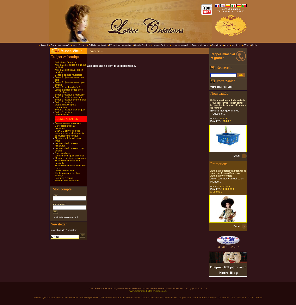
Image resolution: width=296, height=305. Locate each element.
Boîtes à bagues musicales (68, 75)
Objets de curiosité (64, 170)
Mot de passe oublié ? (67, 217)
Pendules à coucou (64, 178)
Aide (226, 45)
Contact (254, 45)
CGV (245, 45)
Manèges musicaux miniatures (70, 158)
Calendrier (216, 45)
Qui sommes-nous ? (60, 45)
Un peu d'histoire (160, 45)
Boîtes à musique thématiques (70, 109)
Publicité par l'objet (97, 45)
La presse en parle (180, 45)
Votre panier (226, 81)
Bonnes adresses (200, 45)
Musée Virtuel (72, 51)
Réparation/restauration (120, 45)
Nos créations (79, 45)
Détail (237, 155)
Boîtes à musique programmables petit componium (65, 104)
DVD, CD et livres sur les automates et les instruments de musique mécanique (69, 133)
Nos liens (236, 45)
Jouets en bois (62, 153)
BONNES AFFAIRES (66, 118)
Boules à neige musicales (68, 123)
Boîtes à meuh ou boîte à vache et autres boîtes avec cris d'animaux (69, 89)
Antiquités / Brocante (65, 62)
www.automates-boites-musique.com (148, 291)
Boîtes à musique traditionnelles (64, 113)
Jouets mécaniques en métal (69, 155)
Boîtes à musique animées (68, 97)
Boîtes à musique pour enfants (70, 99)
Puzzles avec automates (67, 180)
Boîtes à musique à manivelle (70, 94)
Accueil (44, 45)
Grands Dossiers (141, 45)
